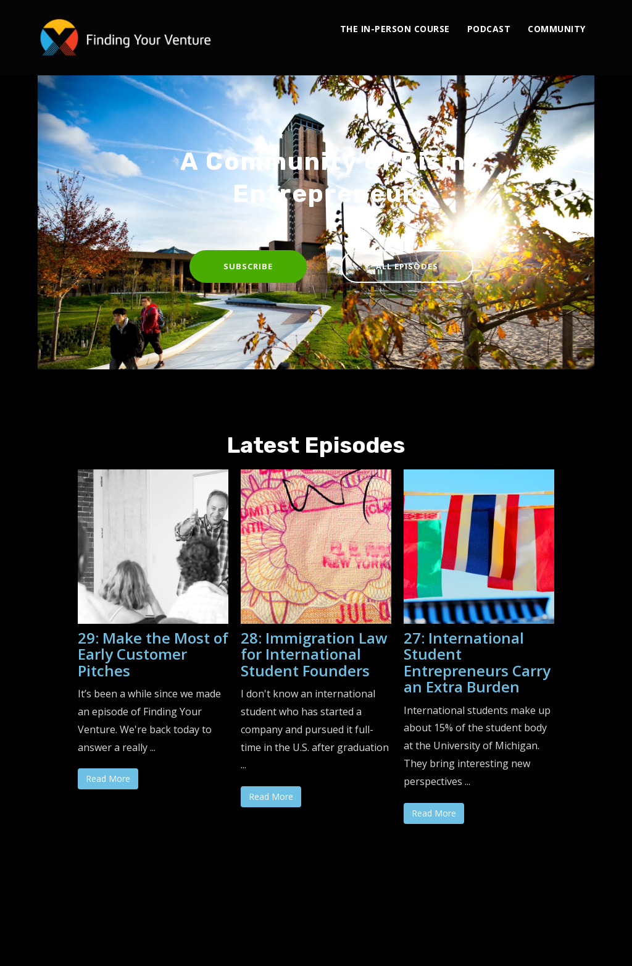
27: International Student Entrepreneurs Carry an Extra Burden (477, 662)
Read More (108, 778)
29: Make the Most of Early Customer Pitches (153, 654)
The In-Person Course (395, 29)
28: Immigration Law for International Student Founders (314, 654)
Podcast (489, 29)
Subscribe (248, 266)
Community (557, 29)
